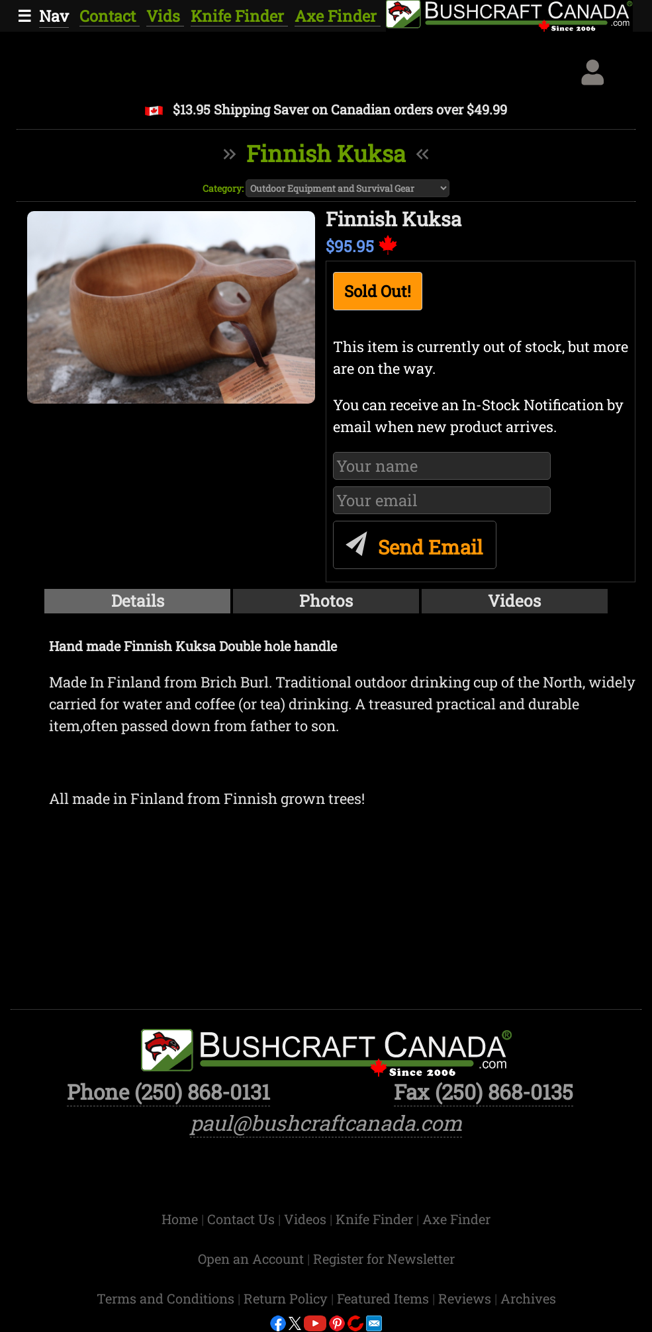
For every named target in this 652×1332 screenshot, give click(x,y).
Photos (326, 600)
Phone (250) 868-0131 (168, 1092)
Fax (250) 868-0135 (483, 1092)
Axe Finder (338, 15)
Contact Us (242, 1218)
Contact (109, 15)
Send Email (412, 541)
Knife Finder (239, 15)
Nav (54, 15)
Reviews (466, 1298)
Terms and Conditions (167, 1298)
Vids (165, 15)
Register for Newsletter (384, 1258)
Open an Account (251, 1258)
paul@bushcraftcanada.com (326, 1123)
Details (137, 600)
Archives (528, 1298)
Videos (514, 600)
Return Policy (287, 1298)
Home (181, 1218)
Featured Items (384, 1298)
